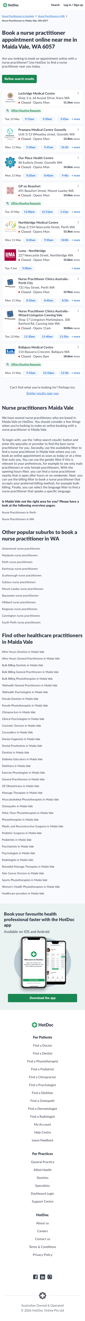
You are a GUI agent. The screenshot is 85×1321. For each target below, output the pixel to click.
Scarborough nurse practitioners (22, 575)
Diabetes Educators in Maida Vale (22, 759)
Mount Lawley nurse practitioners (22, 589)
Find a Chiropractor (42, 1077)
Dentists (42, 1177)
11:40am (47, 336)
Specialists (42, 1185)
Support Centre (42, 1201)
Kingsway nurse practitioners (19, 609)
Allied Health (43, 1170)
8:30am (31, 300)
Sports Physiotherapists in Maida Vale (24, 880)
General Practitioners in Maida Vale (23, 779)
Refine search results (19, 79)
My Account (42, 1124)
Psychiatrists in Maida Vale (18, 846)
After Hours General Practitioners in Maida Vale (31, 658)
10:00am (66, 240)
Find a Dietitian (42, 1093)
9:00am (27, 268)
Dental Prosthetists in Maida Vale (22, 746)
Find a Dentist (42, 1053)
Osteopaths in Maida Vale (17, 806)
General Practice (42, 1162)
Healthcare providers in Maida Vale (23, 893)
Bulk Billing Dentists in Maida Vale (22, 665)
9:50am (48, 240)
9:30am (47, 119)
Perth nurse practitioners (17, 562)
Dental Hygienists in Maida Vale (21, 739)
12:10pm (48, 373)
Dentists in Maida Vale (15, 752)
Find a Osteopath (42, 1100)
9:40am (66, 175)
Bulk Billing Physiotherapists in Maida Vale (27, 678)
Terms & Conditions (42, 1247)
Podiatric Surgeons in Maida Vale (22, 833)
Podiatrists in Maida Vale (16, 840)
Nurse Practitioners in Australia (18, 16)
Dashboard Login (42, 1193)
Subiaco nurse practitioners (19, 582)
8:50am (66, 300)
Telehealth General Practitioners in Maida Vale (29, 685)
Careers (42, 1231)
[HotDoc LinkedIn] (42, 1277)
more (76, 119)
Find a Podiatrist (42, 1069)
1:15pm (65, 212)
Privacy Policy (42, 1254)
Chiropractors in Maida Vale (18, 712)
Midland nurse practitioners (19, 602)
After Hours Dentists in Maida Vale (23, 652)
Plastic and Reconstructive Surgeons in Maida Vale (32, 826)
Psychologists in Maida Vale (18, 853)
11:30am (29, 336)
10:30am (66, 147)
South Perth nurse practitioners (21, 622)
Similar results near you (42, 393)
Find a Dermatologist (42, 1108)
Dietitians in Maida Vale (16, 766)
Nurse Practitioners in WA (51, 16)
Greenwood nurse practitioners (21, 548)
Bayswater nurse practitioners (20, 595)
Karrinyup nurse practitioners (20, 569)
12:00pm (29, 212)
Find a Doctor (42, 1045)
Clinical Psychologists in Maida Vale (23, 719)
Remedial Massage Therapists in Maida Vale (28, 866)
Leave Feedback (42, 1140)
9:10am (31, 373)
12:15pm (47, 212)
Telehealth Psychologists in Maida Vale (25, 692)
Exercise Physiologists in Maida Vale (23, 772)
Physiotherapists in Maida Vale (20, 819)
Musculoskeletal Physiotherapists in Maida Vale (30, 799)
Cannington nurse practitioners (21, 616)
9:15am (29, 119)
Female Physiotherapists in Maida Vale (25, 705)
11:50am (65, 336)
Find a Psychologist (42, 1085)
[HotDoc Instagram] (49, 1277)
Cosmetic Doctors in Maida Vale (21, 725)
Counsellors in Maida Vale (17, 732)
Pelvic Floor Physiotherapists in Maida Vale (27, 813)
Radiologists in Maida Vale (17, 860)
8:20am (31, 175)
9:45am (65, 119)
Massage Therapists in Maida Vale (22, 793)
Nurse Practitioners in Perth (19, 512)
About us (42, 1223)
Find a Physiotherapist (42, 1061)
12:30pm (66, 373)
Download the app (43, 998)
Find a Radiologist (42, 1116)
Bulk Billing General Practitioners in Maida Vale (30, 672)
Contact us (42, 1239)
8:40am (48, 175)
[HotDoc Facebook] (35, 1277)
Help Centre (42, 1132)
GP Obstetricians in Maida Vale (20, 786)
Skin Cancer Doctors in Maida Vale (23, 873)
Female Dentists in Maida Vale (20, 699)
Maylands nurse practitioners (20, 555)
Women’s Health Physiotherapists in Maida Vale (31, 887)
